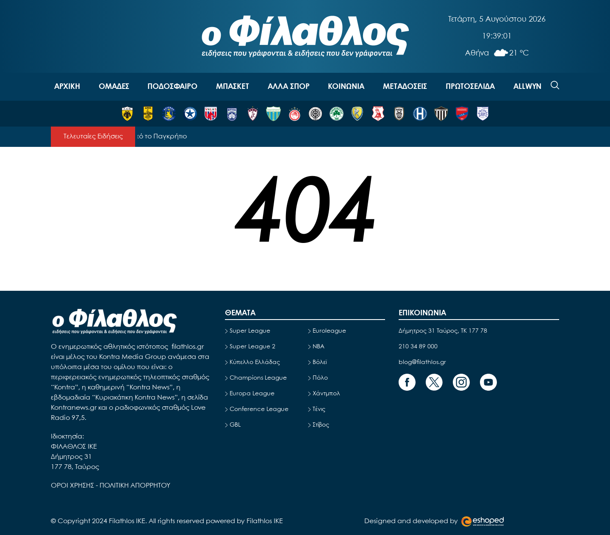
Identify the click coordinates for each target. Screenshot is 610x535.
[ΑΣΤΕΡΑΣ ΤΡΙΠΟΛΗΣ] (168, 113)
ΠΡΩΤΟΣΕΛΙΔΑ (470, 87)
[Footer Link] (407, 382)
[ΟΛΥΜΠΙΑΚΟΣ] (294, 113)
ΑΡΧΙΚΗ (67, 87)
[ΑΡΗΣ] (148, 113)
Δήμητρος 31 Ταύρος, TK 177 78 (443, 331)
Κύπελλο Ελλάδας (255, 362)
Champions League (258, 378)
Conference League (259, 409)
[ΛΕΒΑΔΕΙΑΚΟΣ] (273, 113)
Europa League (252, 394)
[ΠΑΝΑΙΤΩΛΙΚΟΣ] (357, 113)
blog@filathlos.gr (422, 362)
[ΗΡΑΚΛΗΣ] (420, 113)
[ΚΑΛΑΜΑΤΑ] (441, 113)
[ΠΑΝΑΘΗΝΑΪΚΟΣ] (336, 113)
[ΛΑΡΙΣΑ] (252, 113)
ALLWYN (527, 87)
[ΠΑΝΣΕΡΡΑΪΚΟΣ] (378, 113)
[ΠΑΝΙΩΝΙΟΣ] (462, 113)
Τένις (319, 409)
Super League (250, 331)
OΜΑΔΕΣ (114, 87)
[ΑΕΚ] (127, 113)
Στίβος (321, 425)
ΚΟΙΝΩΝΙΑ (346, 87)
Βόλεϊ (320, 362)
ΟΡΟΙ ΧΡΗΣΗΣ (73, 486)
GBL (235, 425)
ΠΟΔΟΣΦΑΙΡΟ (172, 87)
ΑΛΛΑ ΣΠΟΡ (289, 87)
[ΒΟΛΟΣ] (210, 113)
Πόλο (320, 378)
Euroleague (329, 331)
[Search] (555, 85)
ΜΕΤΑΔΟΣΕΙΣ (405, 87)
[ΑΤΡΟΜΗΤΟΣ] (190, 113)
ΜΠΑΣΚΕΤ (232, 87)
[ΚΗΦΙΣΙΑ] (232, 113)
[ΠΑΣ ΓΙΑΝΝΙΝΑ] (482, 113)
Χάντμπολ (326, 394)
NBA (318, 347)
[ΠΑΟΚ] (399, 113)
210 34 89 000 (418, 347)
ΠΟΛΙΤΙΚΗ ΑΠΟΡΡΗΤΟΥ (135, 486)
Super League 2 (252, 347)
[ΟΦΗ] (315, 113)
